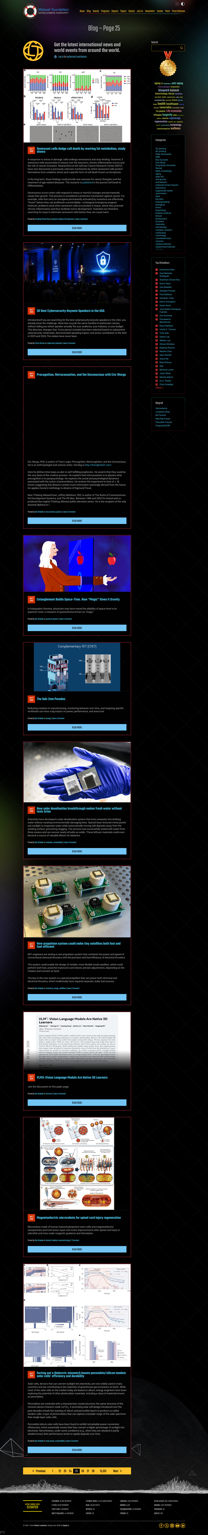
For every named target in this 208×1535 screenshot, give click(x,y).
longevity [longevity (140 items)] (167, 115)
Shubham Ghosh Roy (42, 219)
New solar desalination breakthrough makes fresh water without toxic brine (79, 810)
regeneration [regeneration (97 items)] (161, 121)
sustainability (58, 842)
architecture (161, 182)
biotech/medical (58, 219)
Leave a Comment (81, 219)
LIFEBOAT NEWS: (91, 1501)
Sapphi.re (66, 1525)
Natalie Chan (166, 351)
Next (115, 1471)
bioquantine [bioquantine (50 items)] (175, 87)
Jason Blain (165, 373)
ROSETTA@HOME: (58, 1513)
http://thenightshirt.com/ (98, 465)
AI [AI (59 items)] (162, 83)
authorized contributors (77, 57)
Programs (105, 11)
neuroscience (50, 512)
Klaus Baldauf (166, 325)
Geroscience (161, 408)
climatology (161, 227)
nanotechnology (64, 1240)
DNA (157, 157)
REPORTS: (89, 1509)
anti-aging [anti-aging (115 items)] (177, 83)
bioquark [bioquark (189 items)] (163, 90)
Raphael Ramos (167, 347)
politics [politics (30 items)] (159, 119)
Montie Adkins (166, 377)
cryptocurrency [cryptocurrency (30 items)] (171, 97)
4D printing (160, 151)
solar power (50, 1441)
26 (82, 1471)
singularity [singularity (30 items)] (180, 122)
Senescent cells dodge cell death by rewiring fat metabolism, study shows (81, 150)
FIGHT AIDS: (56, 1509)
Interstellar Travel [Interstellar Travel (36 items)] (178, 108)
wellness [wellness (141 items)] (175, 128)
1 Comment (75, 1240)
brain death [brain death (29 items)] (158, 97)
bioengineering (162, 202)
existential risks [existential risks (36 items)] (160, 100)
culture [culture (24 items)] (177, 97)
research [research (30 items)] (170, 122)
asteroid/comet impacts (166, 185)
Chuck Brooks (40, 343)
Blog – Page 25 (104, 28)
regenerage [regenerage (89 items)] (174, 118)
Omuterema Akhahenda (165, 320)
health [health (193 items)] (162, 104)
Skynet (158, 168)
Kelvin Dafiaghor (167, 301)
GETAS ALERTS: (159, 1501)
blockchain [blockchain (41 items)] (178, 94)
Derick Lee (164, 337)
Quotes (160, 11)
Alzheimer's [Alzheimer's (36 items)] (167, 84)
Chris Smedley (166, 384)
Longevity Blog (162, 412)
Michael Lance (166, 369)
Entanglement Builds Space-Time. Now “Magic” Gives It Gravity (78, 599)
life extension (69, 219)
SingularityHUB (162, 425)
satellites (62, 988)
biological (160, 204)
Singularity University (165, 165)
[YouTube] (177, 1525)
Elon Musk (160, 162)
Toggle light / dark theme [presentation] (183, 4)
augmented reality (164, 190)
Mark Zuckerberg (163, 171)
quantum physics (52, 619)
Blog (89, 11)
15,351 (103, 1471)
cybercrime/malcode (54, 343)
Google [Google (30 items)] (155, 104)
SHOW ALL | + (159, 388)
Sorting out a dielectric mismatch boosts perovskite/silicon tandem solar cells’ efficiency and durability (81, 1374)
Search (181, 48)
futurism (49, 1094)
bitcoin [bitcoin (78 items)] (171, 93)
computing (160, 233)
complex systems (163, 230)
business (159, 221)
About (82, 11)
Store (167, 11)
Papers (123, 11)
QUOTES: (157, 1513)
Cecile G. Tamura (168, 329)
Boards (96, 11)
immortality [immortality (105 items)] (166, 107)
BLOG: (88, 1505)
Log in (60, 57)
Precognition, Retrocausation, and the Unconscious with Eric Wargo (81, 374)
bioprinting (160, 210)
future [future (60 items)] (174, 100)
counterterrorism (163, 238)
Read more (77, 228)
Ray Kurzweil (161, 160)
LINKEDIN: (123, 1501)
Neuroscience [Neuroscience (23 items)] (180, 115)
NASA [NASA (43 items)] (175, 115)
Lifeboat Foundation (40, 1525)
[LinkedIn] (172, 1525)
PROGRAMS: (158, 1509)
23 (65, 1471)
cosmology (160, 235)
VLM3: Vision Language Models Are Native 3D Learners (72, 1077)
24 (70, 1471)
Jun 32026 (31, 150)
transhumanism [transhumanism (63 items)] (163, 128)
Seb (161, 366)
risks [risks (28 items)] (175, 122)
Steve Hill (164, 359)
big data (159, 199)
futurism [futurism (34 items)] (180, 100)
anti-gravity (160, 179)
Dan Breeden (39, 512)
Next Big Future (162, 418)
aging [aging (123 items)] (157, 83)
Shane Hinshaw (167, 344)
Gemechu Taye (167, 298)
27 (88, 1471)
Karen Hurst (165, 305)
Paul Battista (166, 294)
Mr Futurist (160, 415)
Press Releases (178, 11)
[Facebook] (161, 1525)
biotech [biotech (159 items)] (174, 90)
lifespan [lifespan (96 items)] (158, 115)
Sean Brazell (165, 355)
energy (48, 718)
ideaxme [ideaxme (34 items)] (156, 108)
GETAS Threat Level (32, 1506)
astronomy (160, 188)
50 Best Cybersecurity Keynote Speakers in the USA (71, 311)
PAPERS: (89, 1513)
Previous (40, 1471)
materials (49, 842)
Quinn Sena (165, 283)
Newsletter (150, 11)
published (87, 182)
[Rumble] (183, 1525)
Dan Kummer (166, 315)
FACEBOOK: (55, 1501)
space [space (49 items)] (158, 125)
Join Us (140, 11)
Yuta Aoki (164, 333)
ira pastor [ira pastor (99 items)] (160, 111)
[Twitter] (167, 1525)
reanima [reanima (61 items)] (165, 118)
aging (158, 174)
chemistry (49, 988)
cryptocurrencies (163, 244)
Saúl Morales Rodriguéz (166, 274)
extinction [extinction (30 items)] (168, 100)
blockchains (161, 218)
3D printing (160, 148)
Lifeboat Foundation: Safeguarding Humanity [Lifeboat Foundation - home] (46, 11)
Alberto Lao (165, 340)
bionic (158, 207)
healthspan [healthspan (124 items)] (172, 104)
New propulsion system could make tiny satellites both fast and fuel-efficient (79, 945)
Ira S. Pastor (165, 381)
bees (157, 196)
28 (93, 1471)
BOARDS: (157, 1505)
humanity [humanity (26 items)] (181, 104)
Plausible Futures (163, 422)
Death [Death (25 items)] (181, 97)
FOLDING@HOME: (126, 1509)
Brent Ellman (166, 362)
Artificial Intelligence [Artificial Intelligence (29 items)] (164, 87)
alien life (159, 176)
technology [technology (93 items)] (175, 125)
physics (59, 512)
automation (161, 193)
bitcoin (158, 216)
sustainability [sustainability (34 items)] (165, 125)
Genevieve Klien (167, 269)
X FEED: (54, 1505)
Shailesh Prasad (167, 291)
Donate (131, 11)
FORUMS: (123, 1513)
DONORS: (123, 1505)
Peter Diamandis (163, 154)
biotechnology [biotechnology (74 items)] (161, 93)
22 (60, 1471)
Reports (114, 11)
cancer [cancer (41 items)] (164, 97)
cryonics (159, 241)
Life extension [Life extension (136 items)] (174, 111)
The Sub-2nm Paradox (51, 699)
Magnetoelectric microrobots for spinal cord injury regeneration (79, 1218)
